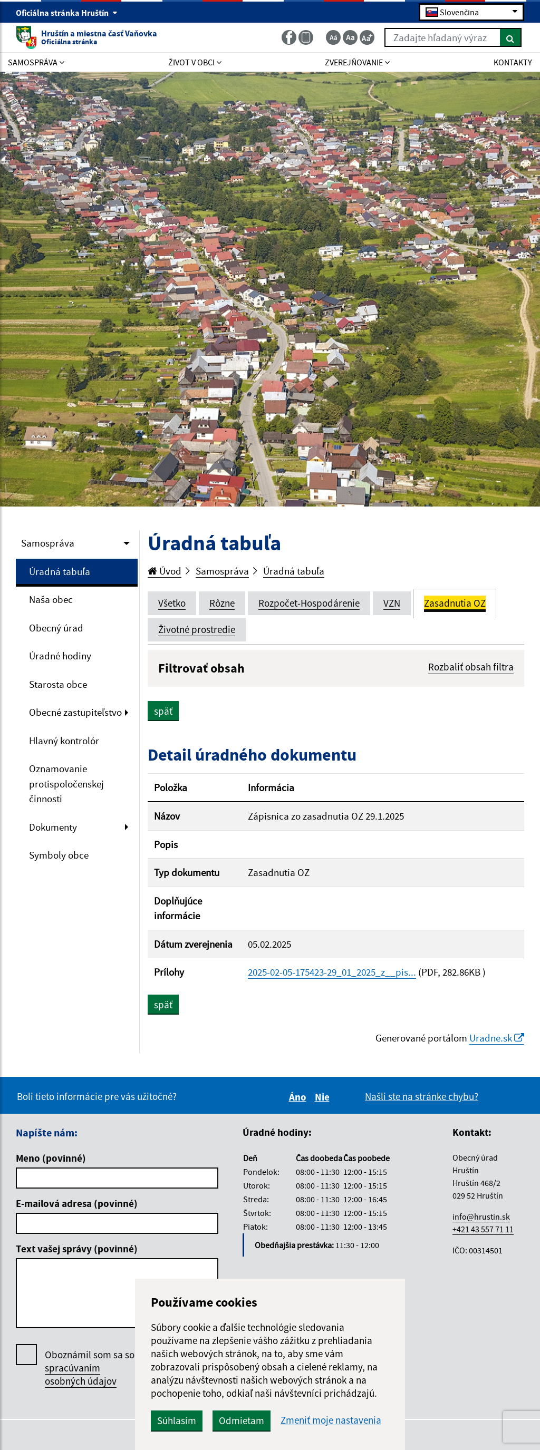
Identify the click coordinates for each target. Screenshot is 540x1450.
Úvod (164, 571)
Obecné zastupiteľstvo (75, 712)
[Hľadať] (511, 37)
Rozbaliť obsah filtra (471, 666)
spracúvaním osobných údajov (81, 1374)
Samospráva (47, 543)
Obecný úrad (56, 627)
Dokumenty (53, 827)
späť (163, 711)
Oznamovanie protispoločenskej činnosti (66, 783)
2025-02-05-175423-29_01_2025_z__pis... (332, 972)
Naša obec (51, 599)
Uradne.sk (496, 1037)
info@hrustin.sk (481, 1216)
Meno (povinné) (51, 1158)
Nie (324, 1097)
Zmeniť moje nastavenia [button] (331, 1420)
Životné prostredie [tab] (196, 629)
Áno (299, 1097)
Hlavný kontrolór (64, 740)
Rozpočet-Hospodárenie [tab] (309, 603)
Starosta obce (58, 684)
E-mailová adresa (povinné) (77, 1203)
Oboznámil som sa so (89, 1368)
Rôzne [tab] (222, 603)
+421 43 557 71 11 (483, 1229)
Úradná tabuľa (59, 571)
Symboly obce (59, 855)
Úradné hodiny (60, 655)
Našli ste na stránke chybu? (421, 1096)
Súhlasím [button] (176, 1420)
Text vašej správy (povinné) (77, 1248)
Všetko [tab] (172, 603)
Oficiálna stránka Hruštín (67, 12)
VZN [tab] (391, 603)
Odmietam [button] (241, 1420)
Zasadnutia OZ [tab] (455, 603)
